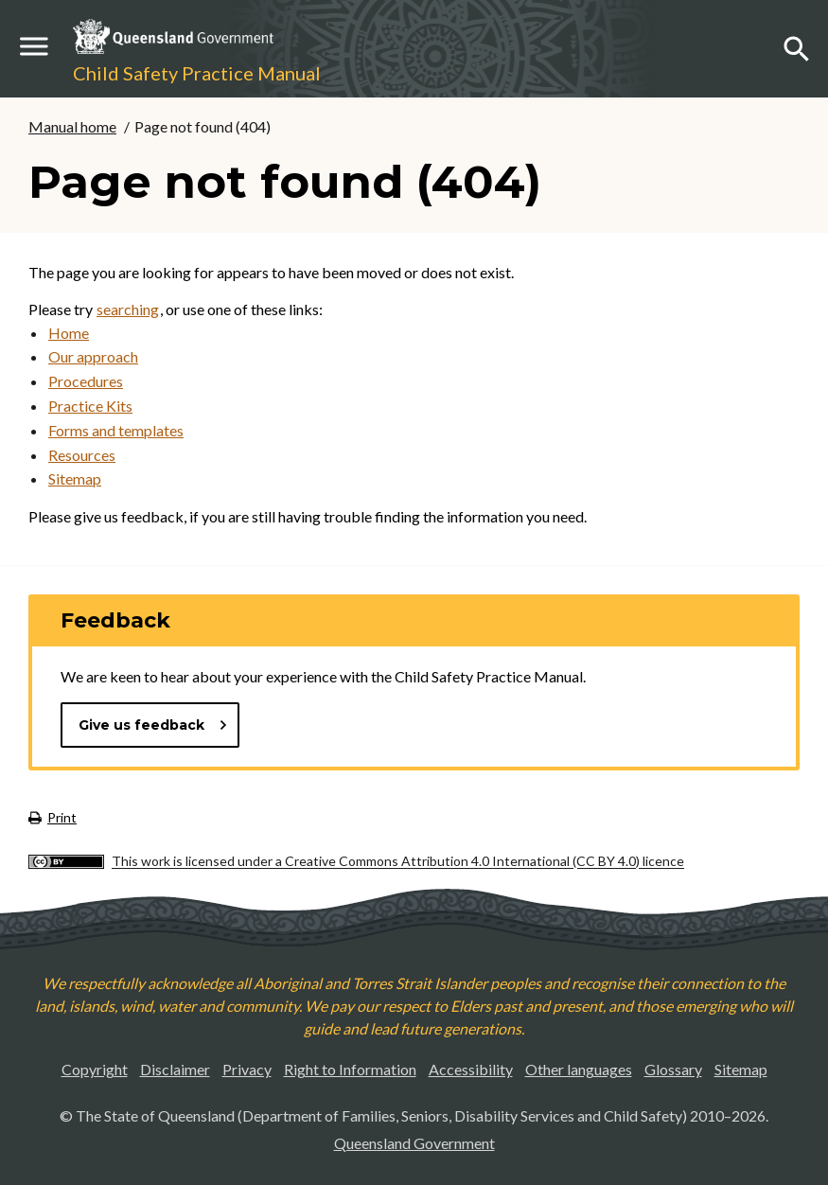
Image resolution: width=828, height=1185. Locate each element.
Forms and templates (116, 430)
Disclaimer (175, 1069)
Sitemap (74, 478)
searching (128, 309)
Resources (81, 455)
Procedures (85, 381)
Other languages (578, 1069)
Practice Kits (90, 406)
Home (68, 333)
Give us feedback (153, 725)
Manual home (72, 126)
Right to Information (350, 1069)
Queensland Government (414, 1143)
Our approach (93, 356)
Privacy (247, 1069)
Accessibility (471, 1069)
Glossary (673, 1069)
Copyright (95, 1069)
